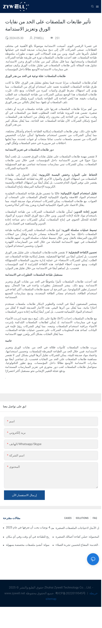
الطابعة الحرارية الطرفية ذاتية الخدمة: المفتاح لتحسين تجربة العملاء (77, 544)
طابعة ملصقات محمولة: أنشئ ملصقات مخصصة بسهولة (27, 544)
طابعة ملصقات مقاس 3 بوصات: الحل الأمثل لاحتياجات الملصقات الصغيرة (77, 527)
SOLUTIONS (82, 518)
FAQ (95, 518)
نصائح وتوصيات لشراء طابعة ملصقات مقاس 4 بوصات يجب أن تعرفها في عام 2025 (29, 527)
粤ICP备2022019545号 (70, 593)
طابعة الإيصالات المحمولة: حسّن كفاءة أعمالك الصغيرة (77, 536)
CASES (68, 518)
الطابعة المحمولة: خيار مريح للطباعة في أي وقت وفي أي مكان (27, 536)
